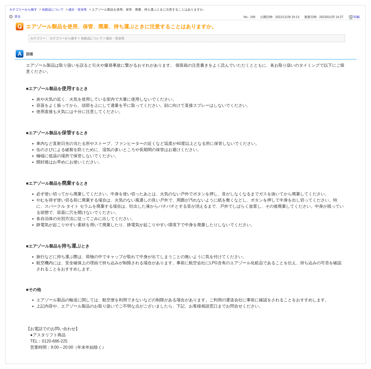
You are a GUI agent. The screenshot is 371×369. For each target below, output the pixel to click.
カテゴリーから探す (23, 9)
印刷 (356, 17)
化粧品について (53, 9)
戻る (17, 16)
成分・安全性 (77, 9)
